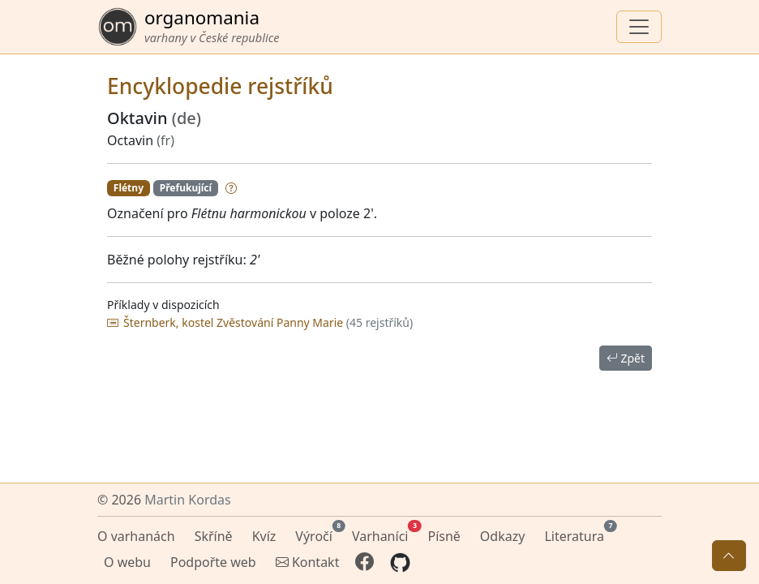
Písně (443, 536)
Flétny (129, 188)
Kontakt (308, 562)
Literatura (577, 534)
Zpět (626, 358)
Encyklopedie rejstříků (220, 86)
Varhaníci (383, 534)
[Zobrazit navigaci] (639, 27)
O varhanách (136, 536)
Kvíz (264, 536)
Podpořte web (213, 562)
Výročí (317, 534)
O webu (127, 562)
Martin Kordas (187, 500)
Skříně (214, 536)
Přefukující (186, 188)
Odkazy (502, 536)
